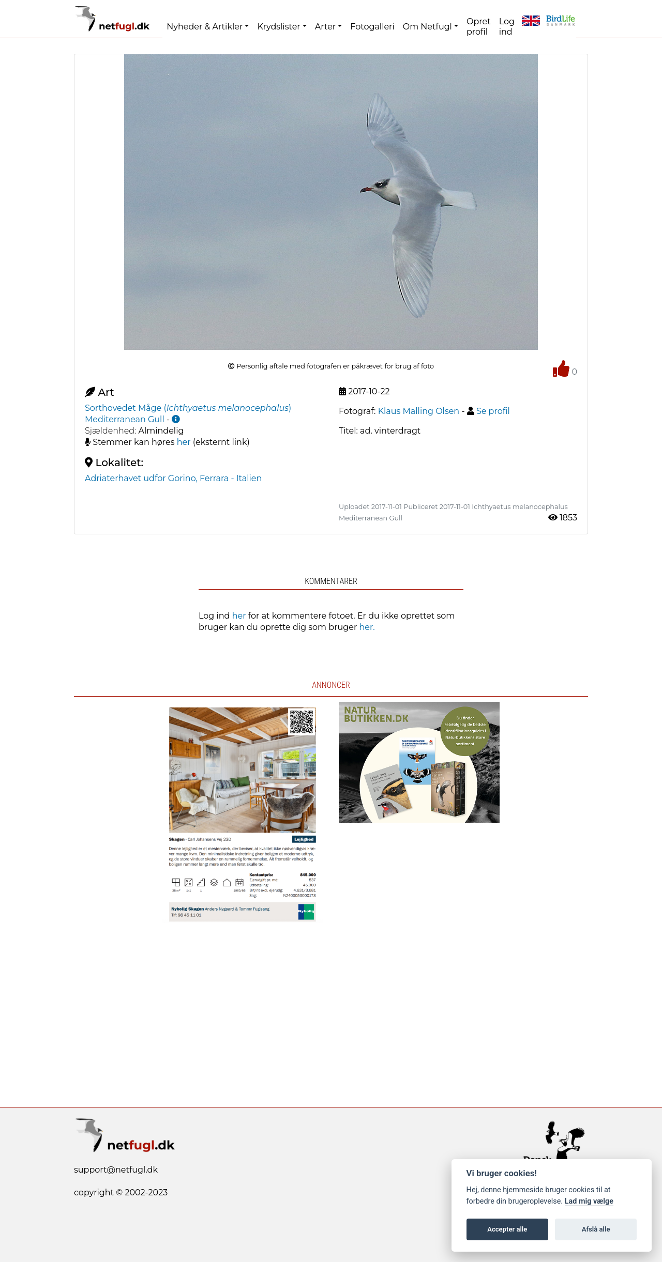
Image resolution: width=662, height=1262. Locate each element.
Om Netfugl (427, 27)
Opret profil (479, 27)
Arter (325, 27)
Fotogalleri (372, 27)
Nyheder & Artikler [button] (205, 27)
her (184, 442)
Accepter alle (507, 1229)
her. (367, 627)
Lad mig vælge (589, 1201)
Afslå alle (596, 1229)
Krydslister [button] (278, 27)
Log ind (507, 27)
